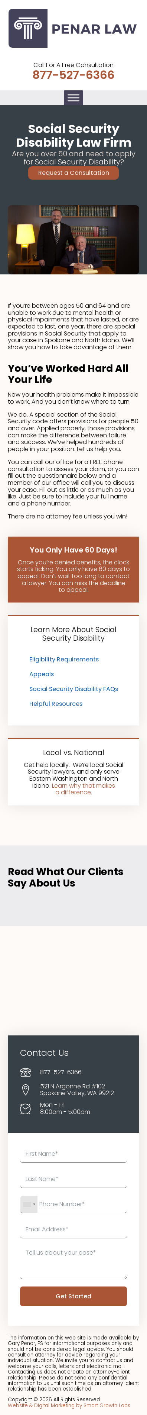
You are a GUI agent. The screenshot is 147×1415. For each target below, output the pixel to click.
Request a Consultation (73, 172)
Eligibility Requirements (64, 659)
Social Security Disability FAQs (73, 689)
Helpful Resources (55, 704)
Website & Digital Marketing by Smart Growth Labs (69, 1405)
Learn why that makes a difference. (83, 789)
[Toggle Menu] (73, 97)
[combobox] (28, 1204)
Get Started (73, 1296)
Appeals (41, 674)
